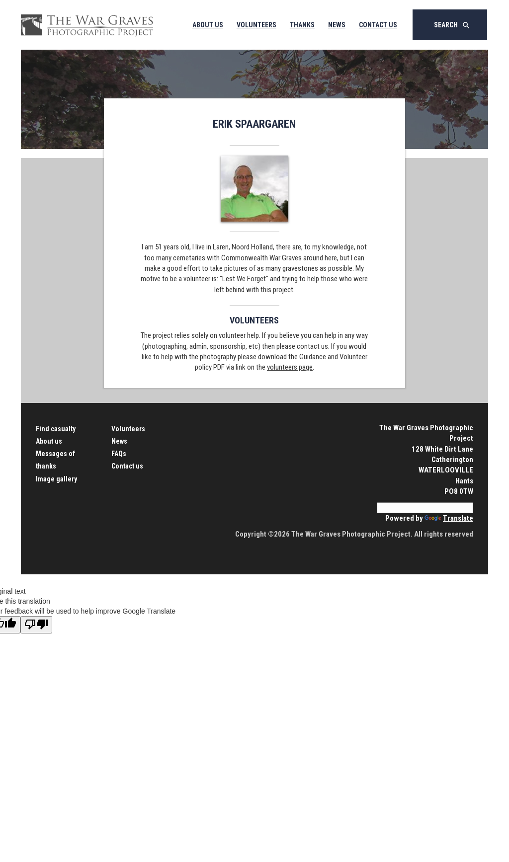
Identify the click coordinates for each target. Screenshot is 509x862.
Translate (448, 518)
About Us (207, 25)
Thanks (302, 25)
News (336, 25)
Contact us (127, 466)
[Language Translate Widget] (425, 507)
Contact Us (378, 25)
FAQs (118, 454)
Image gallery (56, 479)
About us (49, 441)
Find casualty (56, 429)
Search (452, 25)
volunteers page (290, 367)
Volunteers (256, 25)
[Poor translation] (36, 624)
